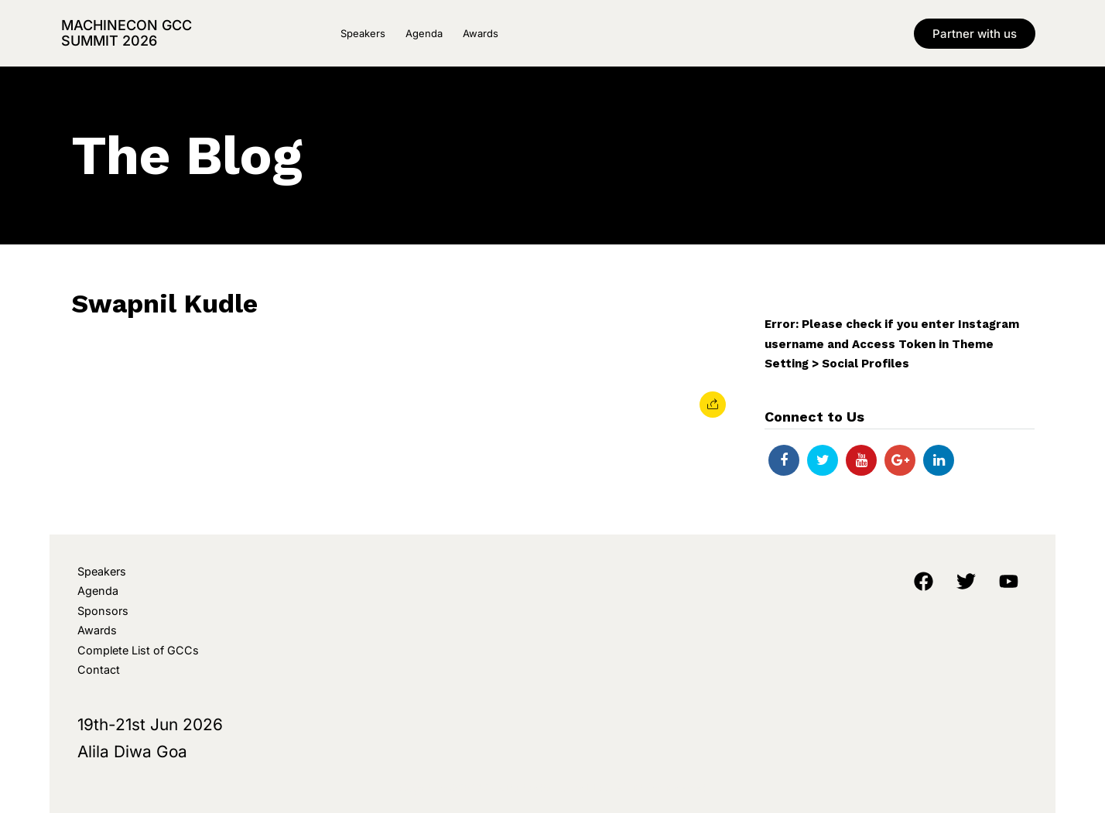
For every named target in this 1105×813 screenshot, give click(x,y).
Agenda (424, 33)
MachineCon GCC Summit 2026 (126, 33)
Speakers (362, 33)
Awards (480, 33)
